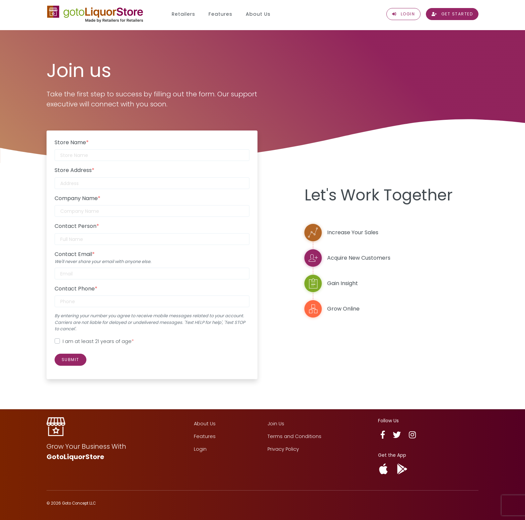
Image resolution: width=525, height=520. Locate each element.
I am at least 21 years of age (98, 341)
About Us (258, 14)
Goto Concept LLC (79, 503)
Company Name (77, 198)
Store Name (72, 142)
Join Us (276, 423)
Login (200, 449)
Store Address (74, 170)
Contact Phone (76, 288)
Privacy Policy (283, 449)
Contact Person (77, 226)
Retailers (183, 14)
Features (220, 14)
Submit (70, 359)
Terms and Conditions (294, 436)
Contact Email (75, 254)
